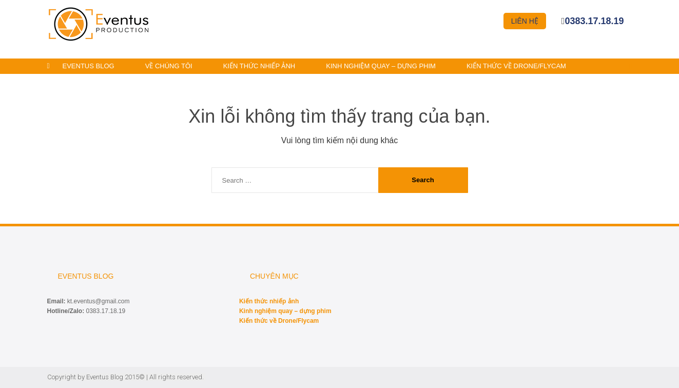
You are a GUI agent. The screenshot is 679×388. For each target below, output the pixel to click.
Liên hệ (524, 21)
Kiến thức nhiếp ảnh (259, 66)
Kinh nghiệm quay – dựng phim (381, 66)
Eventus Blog (88, 66)
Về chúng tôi (168, 66)
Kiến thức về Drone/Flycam (516, 66)
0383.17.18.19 (594, 21)
